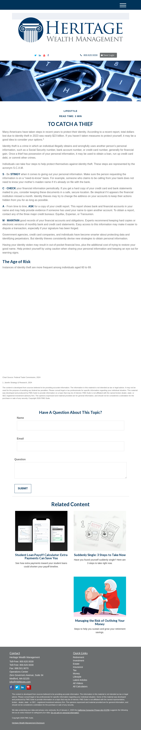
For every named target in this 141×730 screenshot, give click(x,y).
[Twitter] (35, 55)
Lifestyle (77, 676)
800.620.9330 (89, 55)
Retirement (78, 657)
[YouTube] (44, 55)
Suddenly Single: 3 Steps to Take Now (100, 555)
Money (76, 673)
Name (20, 417)
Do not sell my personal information (65, 713)
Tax (75, 670)
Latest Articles (80, 680)
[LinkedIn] (40, 55)
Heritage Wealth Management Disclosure (28, 723)
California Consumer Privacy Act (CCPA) (94, 710)
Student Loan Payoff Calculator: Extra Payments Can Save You (41, 556)
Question (20, 459)
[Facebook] (48, 55)
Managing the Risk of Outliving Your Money (100, 622)
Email (20, 438)
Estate (76, 663)
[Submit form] (22, 488)
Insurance (78, 667)
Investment (78, 660)
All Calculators (80, 686)
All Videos (78, 683)
